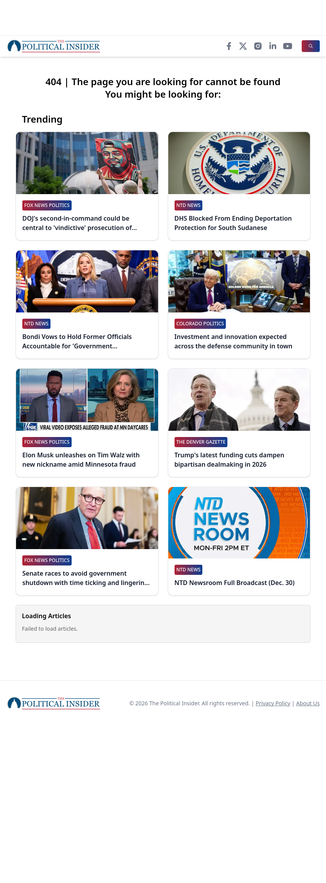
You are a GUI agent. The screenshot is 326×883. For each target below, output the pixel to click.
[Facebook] (229, 46)
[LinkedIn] (273, 46)
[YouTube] (287, 46)
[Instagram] (258, 46)
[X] (243, 46)
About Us (308, 703)
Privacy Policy (273, 703)
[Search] (311, 46)
